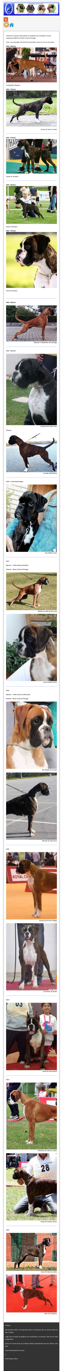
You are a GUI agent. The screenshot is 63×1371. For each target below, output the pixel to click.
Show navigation (6, 19)
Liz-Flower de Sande (50, 991)
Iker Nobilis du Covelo (49, 770)
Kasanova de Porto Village (48, 920)
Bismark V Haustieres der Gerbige (45, 342)
